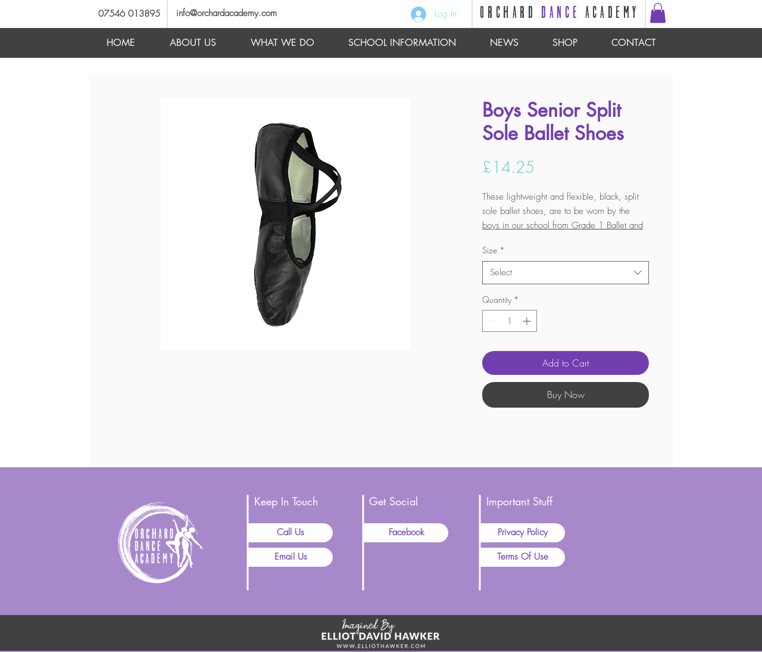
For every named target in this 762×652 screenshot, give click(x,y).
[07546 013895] (124, 14)
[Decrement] (491, 321)
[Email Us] (290, 557)
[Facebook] (406, 532)
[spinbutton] (509, 321)
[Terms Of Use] (522, 557)
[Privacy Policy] (522, 532)
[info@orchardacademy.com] (241, 13)
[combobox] (565, 272)
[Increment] (527, 321)
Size (493, 250)
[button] (657, 13)
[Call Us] (290, 532)
